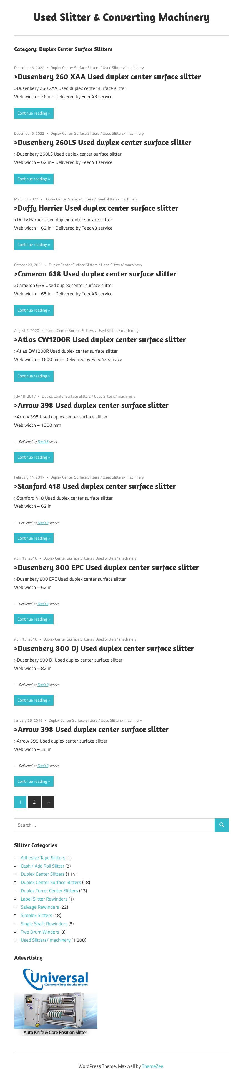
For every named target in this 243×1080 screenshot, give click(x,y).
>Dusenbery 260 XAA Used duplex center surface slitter (107, 76)
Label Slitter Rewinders (44, 899)
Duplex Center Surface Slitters (75, 67)
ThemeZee (152, 1066)
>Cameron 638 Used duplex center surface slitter (95, 273)
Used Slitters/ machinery (123, 67)
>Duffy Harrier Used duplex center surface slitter (96, 208)
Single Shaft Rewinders (44, 923)
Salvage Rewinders (40, 907)
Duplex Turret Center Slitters (49, 890)
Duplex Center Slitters (43, 874)
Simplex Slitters (36, 915)
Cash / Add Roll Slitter (42, 866)
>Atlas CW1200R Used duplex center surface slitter (100, 339)
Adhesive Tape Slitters (43, 857)
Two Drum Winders (40, 932)
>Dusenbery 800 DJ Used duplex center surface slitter (104, 648)
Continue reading (32, 113)
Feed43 (42, 441)
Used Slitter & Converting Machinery (121, 17)
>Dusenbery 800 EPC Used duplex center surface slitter (106, 567)
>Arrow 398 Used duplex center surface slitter (91, 405)
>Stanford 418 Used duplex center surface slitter (95, 486)
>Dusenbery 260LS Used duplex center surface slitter (102, 142)
